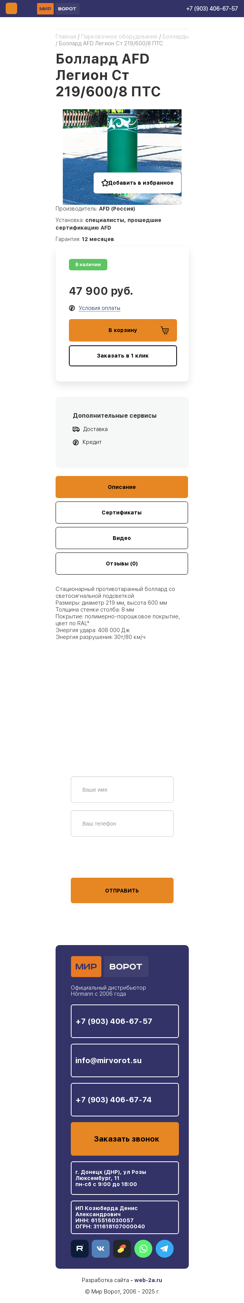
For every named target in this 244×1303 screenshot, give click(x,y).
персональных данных (99, 863)
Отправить (122, 891)
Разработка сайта (105, 1280)
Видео (122, 538)
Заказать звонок (126, 1138)
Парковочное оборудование (119, 36)
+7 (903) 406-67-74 (113, 1099)
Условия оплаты (99, 308)
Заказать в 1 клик (123, 355)
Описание (122, 487)
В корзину (138, 330)
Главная (66, 36)
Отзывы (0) (122, 563)
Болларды (176, 36)
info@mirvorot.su (108, 1060)
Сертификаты (122, 512)
